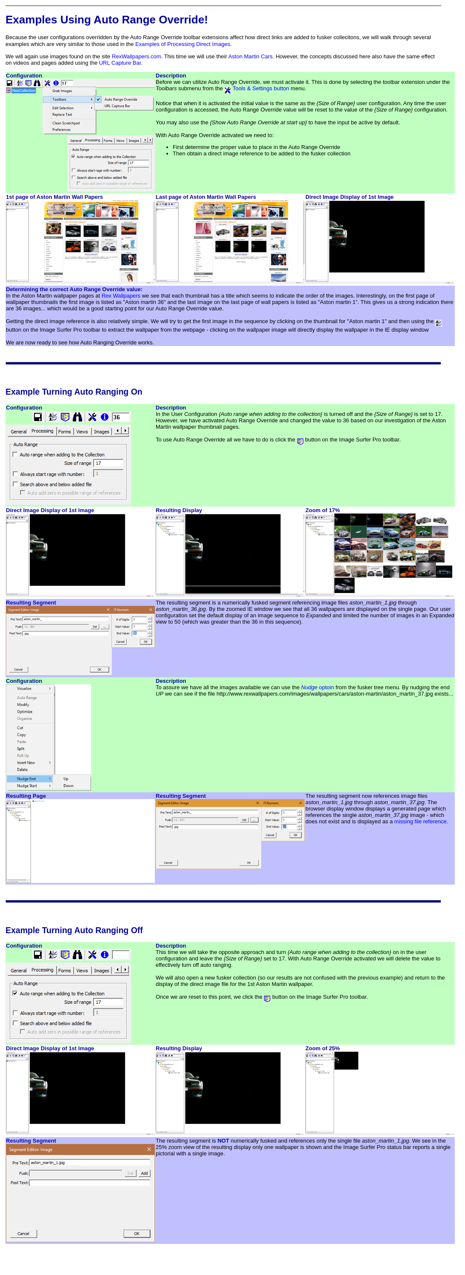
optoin (317, 687)
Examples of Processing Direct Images (182, 44)
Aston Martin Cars (250, 56)
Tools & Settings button (256, 88)
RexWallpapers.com (136, 56)
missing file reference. (421, 821)
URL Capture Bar (120, 63)
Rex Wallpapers (121, 295)
